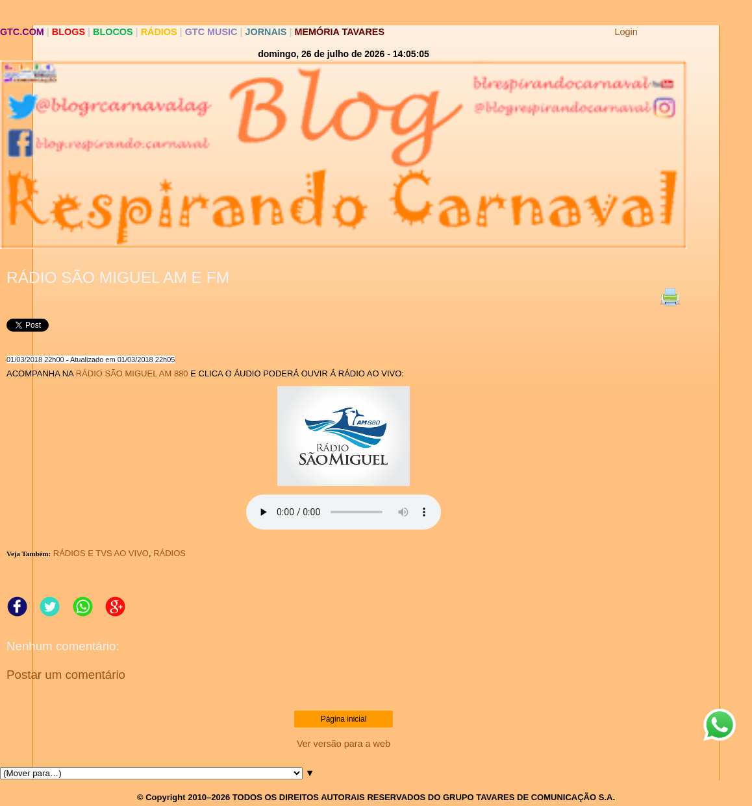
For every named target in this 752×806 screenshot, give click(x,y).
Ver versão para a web (343, 744)
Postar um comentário (65, 674)
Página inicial (344, 719)
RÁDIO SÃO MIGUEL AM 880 (132, 373)
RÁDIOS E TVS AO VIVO (101, 553)
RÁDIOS (169, 553)
